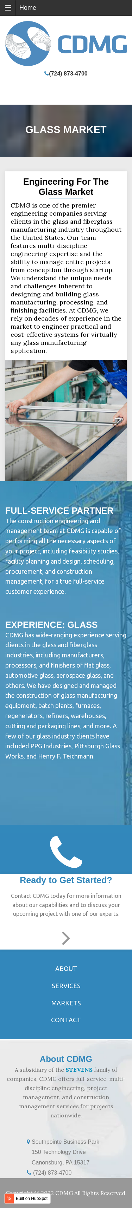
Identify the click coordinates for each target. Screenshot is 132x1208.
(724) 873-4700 (68, 74)
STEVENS (79, 1069)
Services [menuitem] (66, 985)
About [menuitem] (66, 968)
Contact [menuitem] (66, 1019)
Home (27, 7)
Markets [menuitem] (66, 1002)
